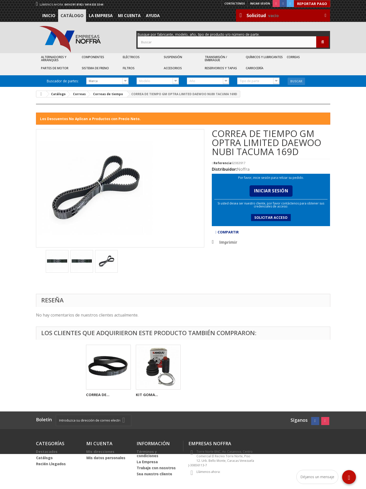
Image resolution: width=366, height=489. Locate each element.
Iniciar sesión (260, 3)
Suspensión (173, 57)
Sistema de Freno (95, 68)
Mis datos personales (105, 457)
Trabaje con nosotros (156, 467)
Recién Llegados (51, 463)
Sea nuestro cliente (154, 473)
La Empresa (101, 15)
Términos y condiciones (147, 453)
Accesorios (173, 68)
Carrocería (254, 68)
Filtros (129, 68)
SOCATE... (95, 394)
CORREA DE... (197, 394)
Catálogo (72, 15)
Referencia (222, 163)
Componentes (93, 57)
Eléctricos (131, 57)
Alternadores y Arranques (53, 58)
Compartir (226, 232)
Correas (293, 57)
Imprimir (228, 242)
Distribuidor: (224, 169)
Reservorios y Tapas (221, 68)
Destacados (47, 451)
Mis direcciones (100, 451)
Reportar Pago (312, 3)
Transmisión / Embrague (216, 58)
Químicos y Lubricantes (264, 57)
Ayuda (153, 15)
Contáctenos (234, 3)
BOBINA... (145, 394)
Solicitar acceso (271, 217)
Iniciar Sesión (271, 191)
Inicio (48, 15)
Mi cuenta (129, 15)
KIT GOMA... (246, 394)
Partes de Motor (54, 68)
